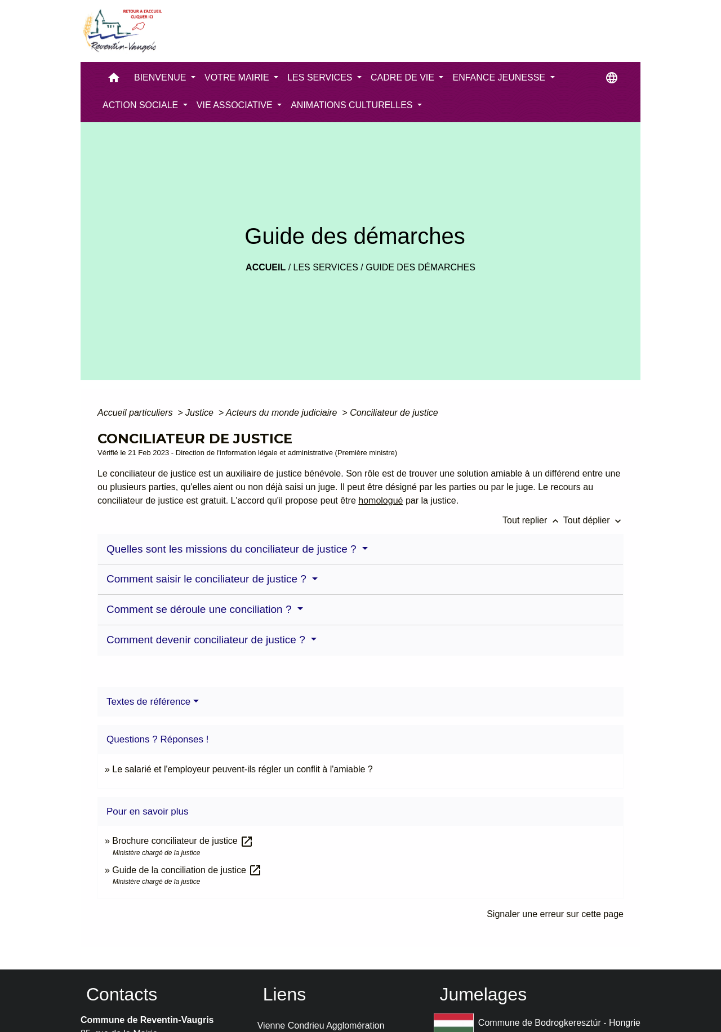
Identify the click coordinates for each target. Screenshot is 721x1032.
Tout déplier (593, 520)
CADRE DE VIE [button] (404, 77)
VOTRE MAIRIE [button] (238, 77)
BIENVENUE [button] (161, 77)
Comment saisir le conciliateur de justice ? (207, 579)
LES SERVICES (325, 267)
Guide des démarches (420, 267)
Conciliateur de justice (394, 412)
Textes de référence (148, 701)
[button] (114, 80)
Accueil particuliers (136, 412)
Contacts (121, 994)
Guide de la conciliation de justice (187, 870)
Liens (284, 994)
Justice (200, 412)
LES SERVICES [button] (321, 77)
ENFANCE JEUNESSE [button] (500, 77)
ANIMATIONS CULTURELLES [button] (353, 105)
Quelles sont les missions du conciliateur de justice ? (232, 549)
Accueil (266, 267)
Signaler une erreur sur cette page (555, 914)
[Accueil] (122, 31)
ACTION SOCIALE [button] (142, 105)
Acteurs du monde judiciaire (283, 412)
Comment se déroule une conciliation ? (200, 609)
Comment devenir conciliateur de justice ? (207, 640)
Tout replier (532, 520)
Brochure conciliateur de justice (182, 841)
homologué (380, 500)
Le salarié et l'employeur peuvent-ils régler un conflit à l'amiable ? (242, 769)
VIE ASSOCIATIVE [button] (236, 105)
